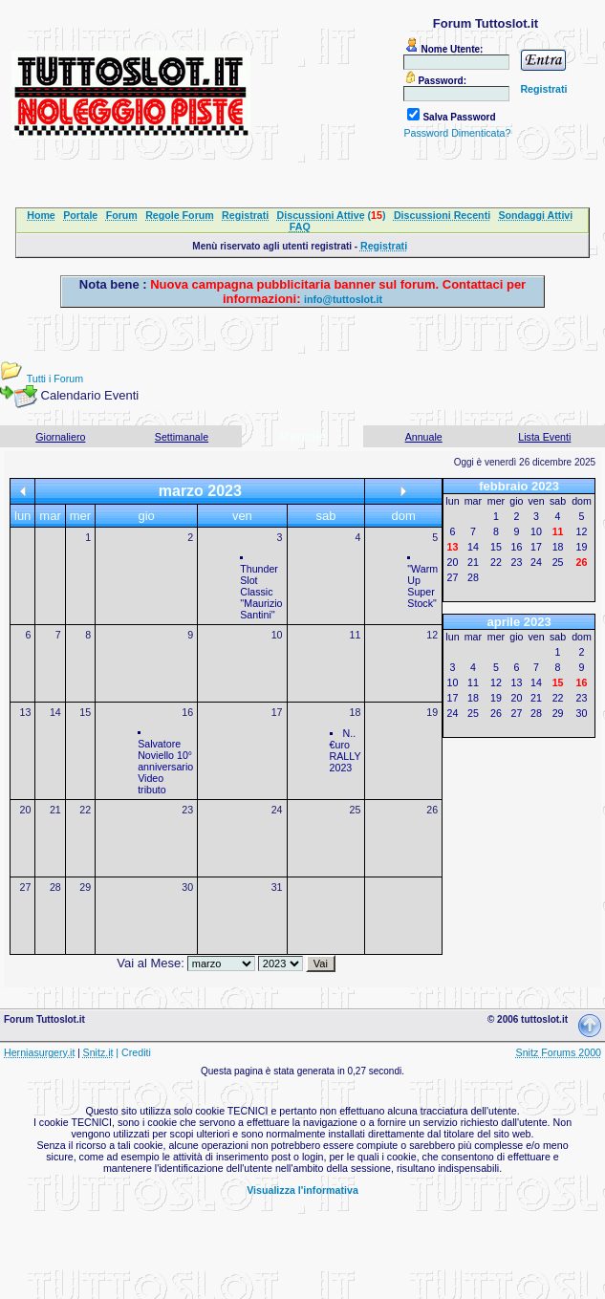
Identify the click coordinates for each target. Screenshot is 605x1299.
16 (187, 712)
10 (277, 634)
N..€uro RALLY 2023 (345, 750)
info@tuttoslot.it (343, 299)
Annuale (424, 437)
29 (85, 887)
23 (187, 809)
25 (354, 809)
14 (55, 712)
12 (432, 634)
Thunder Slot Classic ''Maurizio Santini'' (261, 591)
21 (55, 809)
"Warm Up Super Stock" (422, 586)
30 (187, 887)
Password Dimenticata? (456, 133)
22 (85, 809)
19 (432, 712)
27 (26, 887)
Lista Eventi (544, 437)
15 (85, 712)
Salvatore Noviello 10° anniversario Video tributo (165, 766)
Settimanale (181, 437)
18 (354, 712)
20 (26, 809)
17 (277, 712)
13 (26, 712)
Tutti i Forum (55, 378)
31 (277, 887)
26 (432, 809)
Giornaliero (60, 437)
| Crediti (133, 1052)
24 (277, 809)
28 (55, 887)
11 (354, 634)
